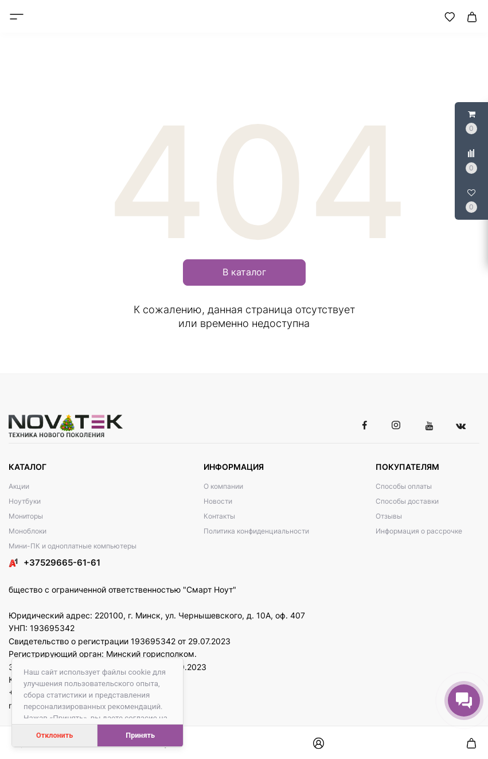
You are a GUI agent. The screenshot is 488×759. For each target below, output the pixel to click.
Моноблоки (27, 531)
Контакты (219, 516)
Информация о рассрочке (419, 531)
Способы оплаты (404, 486)
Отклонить (54, 735)
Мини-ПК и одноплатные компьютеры (72, 546)
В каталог (244, 272)
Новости (218, 501)
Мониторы (26, 516)
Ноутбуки (25, 501)
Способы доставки (407, 501)
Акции (19, 486)
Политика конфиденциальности (256, 531)
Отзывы (389, 516)
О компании (223, 486)
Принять (140, 735)
